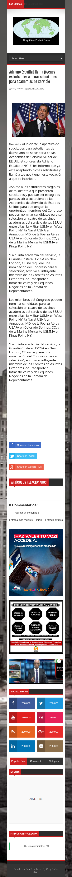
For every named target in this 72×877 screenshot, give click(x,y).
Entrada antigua (54, 520)
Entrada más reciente (21, 520)
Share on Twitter (22, 456)
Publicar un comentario (27, 512)
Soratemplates (36, 846)
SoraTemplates (33, 869)
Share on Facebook (24, 445)
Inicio (39, 520)
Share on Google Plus (25, 467)
